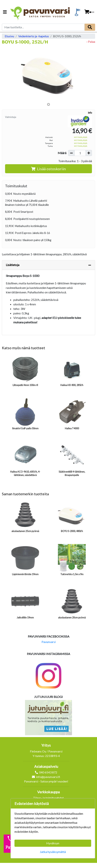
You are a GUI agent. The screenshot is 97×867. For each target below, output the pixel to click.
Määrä (62, 153)
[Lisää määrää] (88, 153)
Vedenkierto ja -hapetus (33, 36)
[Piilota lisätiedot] (89, 265)
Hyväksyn (52, 843)
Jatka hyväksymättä (53, 852)
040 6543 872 (48, 772)
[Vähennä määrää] (71, 153)
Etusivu (9, 36)
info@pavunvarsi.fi (48, 777)
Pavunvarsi (49, 642)
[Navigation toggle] (5, 12)
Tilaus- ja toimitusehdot (48, 798)
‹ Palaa (90, 41)
